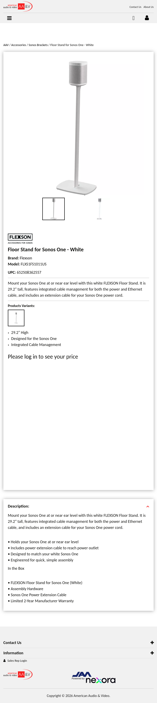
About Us (149, 7)
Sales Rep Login (17, 661)
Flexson (26, 258)
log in (30, 356)
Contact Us (135, 7)
